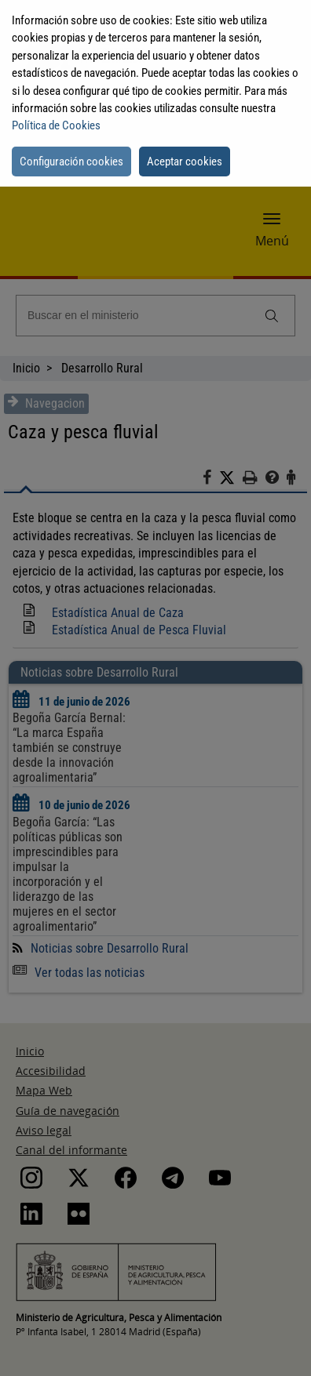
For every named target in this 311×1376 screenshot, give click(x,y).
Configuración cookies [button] (71, 161)
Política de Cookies (56, 125)
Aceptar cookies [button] (184, 161)
